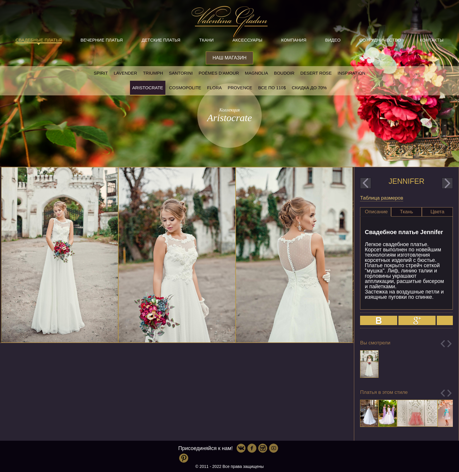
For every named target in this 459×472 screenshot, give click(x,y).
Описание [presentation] (376, 211)
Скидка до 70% (309, 87)
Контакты (431, 39)
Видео (333, 39)
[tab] (375, 211)
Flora (214, 87)
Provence (240, 87)
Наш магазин (229, 57)
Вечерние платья (102, 39)
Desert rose (316, 73)
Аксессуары (247, 39)
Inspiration (351, 73)
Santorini (181, 73)
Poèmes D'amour (219, 73)
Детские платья (161, 39)
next (447, 183)
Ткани (206, 39)
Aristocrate (147, 87)
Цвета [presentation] (437, 211)
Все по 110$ (272, 87)
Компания (293, 39)
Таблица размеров (381, 198)
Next (449, 343)
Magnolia (256, 73)
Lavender (125, 73)
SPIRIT (101, 73)
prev (365, 183)
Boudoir (284, 73)
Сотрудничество (380, 39)
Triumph (153, 73)
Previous (443, 343)
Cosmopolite (185, 87)
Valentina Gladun (229, 21)
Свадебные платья (39, 39)
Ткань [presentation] (406, 211)
